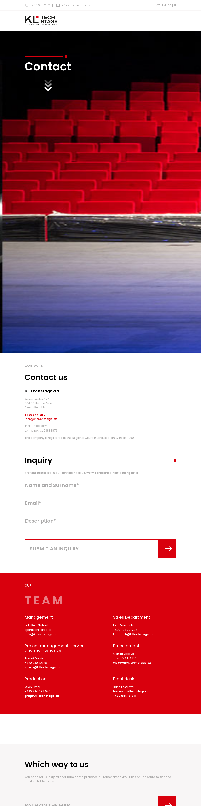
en (164, 5)
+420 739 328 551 (36, 663)
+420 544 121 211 (38, 5)
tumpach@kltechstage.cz (133, 634)
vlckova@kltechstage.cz (132, 663)
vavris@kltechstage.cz (42, 667)
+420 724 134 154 (125, 658)
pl (175, 5)
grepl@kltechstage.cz (42, 696)
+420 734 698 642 (37, 691)
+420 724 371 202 (125, 630)
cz (158, 5)
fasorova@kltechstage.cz (130, 691)
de (169, 5)
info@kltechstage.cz (73, 5)
